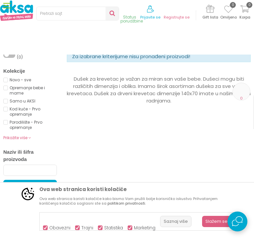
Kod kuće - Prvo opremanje (25, 166)
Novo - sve (20, 134)
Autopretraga (139, 85)
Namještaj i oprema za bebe (77, 67)
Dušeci (117, 67)
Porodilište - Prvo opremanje (26, 179)
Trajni (87, 227)
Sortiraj (169, 78)
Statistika (113, 227)
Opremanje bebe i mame (27, 144)
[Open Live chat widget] (237, 221)
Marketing (144, 227)
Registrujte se (177, 17)
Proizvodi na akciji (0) (35, 108)
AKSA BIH (12, 67)
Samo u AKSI (22, 155)
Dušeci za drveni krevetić (154, 67)
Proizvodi (35, 67)
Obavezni (59, 227)
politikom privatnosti (126, 203)
